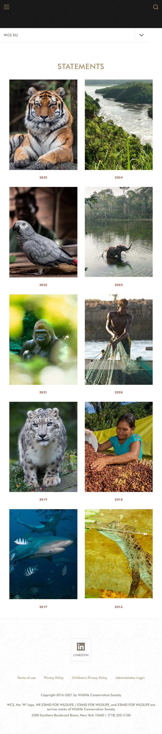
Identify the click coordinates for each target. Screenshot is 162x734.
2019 (43, 499)
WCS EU (11, 35)
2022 (119, 285)
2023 (43, 285)
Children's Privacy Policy (89, 678)
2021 (43, 392)
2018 (119, 499)
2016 (119, 607)
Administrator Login (130, 678)
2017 (43, 607)
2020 (119, 392)
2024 (119, 177)
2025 (43, 177)
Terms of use (26, 678)
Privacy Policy (54, 678)
